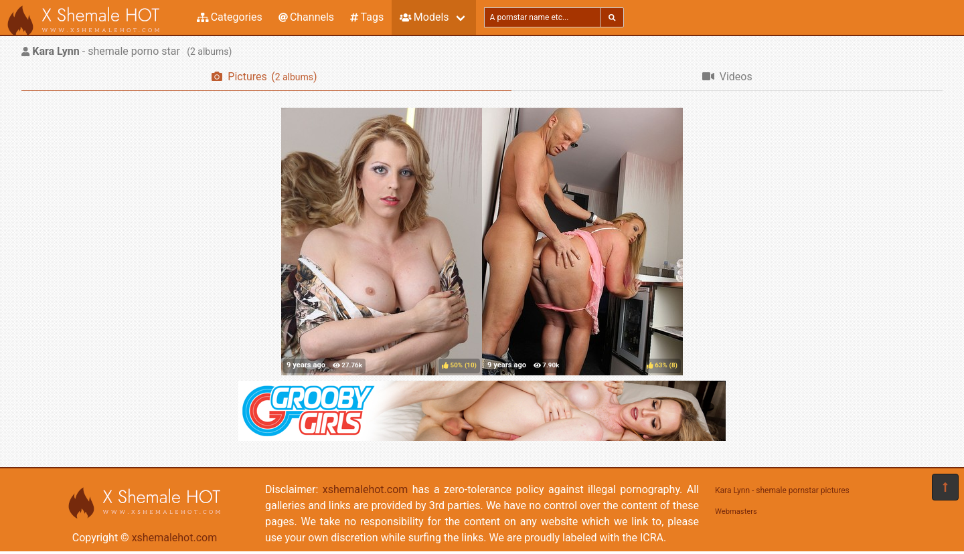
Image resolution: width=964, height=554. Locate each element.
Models (424, 17)
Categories (229, 17)
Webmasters (736, 511)
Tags (367, 17)
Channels (306, 17)
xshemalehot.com (175, 537)
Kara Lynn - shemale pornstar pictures (782, 490)
